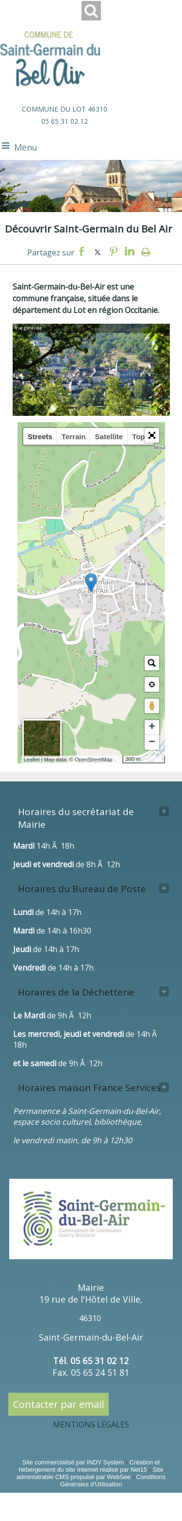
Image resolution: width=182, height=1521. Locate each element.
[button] (152, 435)
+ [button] (152, 727)
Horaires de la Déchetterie (76, 992)
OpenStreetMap (94, 759)
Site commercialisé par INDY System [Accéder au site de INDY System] (73, 1462)
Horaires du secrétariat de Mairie (76, 818)
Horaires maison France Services (89, 1087)
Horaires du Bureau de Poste (82, 888)
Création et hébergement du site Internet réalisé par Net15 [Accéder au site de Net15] (89, 1466)
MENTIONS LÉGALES (91, 1424)
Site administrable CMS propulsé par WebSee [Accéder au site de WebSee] (90, 1473)
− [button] (152, 742)
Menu (25, 147)
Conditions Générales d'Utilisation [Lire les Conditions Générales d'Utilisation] (112, 1480)
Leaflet (32, 759)
